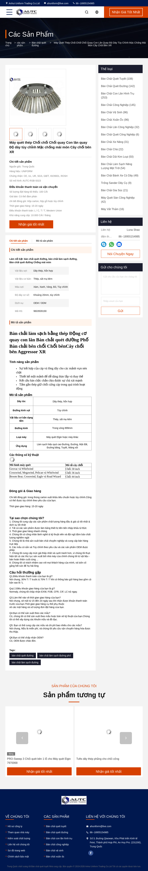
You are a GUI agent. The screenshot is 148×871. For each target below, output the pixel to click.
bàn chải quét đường (23, 655)
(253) (117, 95)
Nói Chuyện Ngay (120, 254)
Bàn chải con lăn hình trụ (59, 838)
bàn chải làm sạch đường (25, 662)
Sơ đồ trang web (16, 850)
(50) (117, 156)
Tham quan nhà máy (18, 832)
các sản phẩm (21, 44)
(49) (119, 175)
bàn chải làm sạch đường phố (55, 655)
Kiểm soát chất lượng (19, 838)
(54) (116, 166)
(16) (112, 209)
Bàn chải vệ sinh (54, 850)
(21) (114, 190)
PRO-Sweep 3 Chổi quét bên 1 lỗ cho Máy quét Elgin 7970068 (39, 760)
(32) (120, 127)
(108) (117, 78)
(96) (114, 112)
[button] (22, 738)
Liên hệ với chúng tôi (19, 844)
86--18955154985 (83, 3)
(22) (112, 149)
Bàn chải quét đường (39, 44)
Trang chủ (8, 44)
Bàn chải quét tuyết (56, 826)
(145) (118, 105)
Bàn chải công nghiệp (57, 844)
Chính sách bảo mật (18, 856)
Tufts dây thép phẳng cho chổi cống (97, 758)
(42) (118, 199)
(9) (116, 182)
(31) (115, 141)
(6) (120, 134)
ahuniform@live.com (56, 3)
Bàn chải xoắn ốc (55, 856)
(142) (118, 86)
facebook (90, 853)
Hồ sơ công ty (15, 826)
